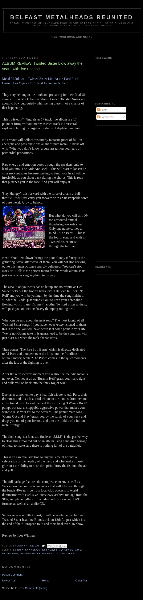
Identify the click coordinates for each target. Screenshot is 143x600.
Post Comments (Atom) (33, 588)
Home (46, 580)
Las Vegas (66, 550)
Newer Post (9, 580)
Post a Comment (12, 574)
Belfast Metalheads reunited (71, 17)
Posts (102, 109)
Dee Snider (49, 550)
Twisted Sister (30, 553)
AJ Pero (18, 550)
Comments (105, 117)
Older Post (81, 580)
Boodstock (33, 550)
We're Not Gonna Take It (58, 553)
